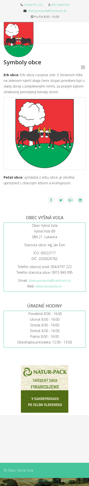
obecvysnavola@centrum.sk (47, 11)
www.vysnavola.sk (49, 286)
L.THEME (64, 480)
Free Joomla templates (35, 480)
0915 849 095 (60, 5)
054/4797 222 (33, 5)
